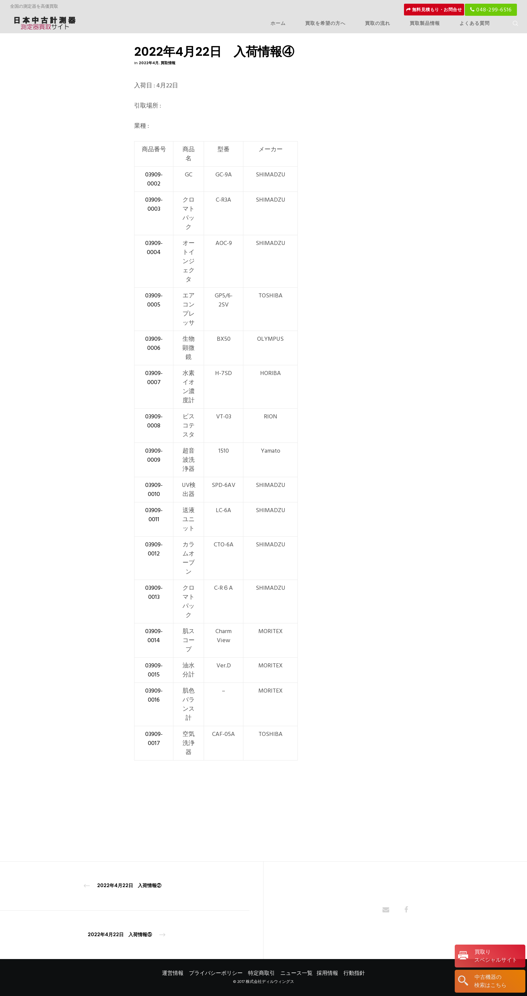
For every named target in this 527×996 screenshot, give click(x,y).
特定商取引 (261, 973)
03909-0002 (154, 179)
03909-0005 (154, 300)
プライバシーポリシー (216, 973)
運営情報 (173, 973)
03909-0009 (154, 455)
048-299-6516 (491, 9)
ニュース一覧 (296, 973)
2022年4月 (149, 63)
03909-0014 (154, 635)
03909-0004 (154, 247)
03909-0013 (154, 592)
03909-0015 (154, 670)
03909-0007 (154, 377)
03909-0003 (154, 204)
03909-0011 (154, 514)
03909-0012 (154, 549)
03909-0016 (154, 695)
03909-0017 (154, 738)
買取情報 (168, 63)
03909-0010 (154, 489)
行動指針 (354, 973)
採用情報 (327, 973)
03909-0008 (154, 421)
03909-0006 (154, 343)
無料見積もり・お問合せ (434, 9)
